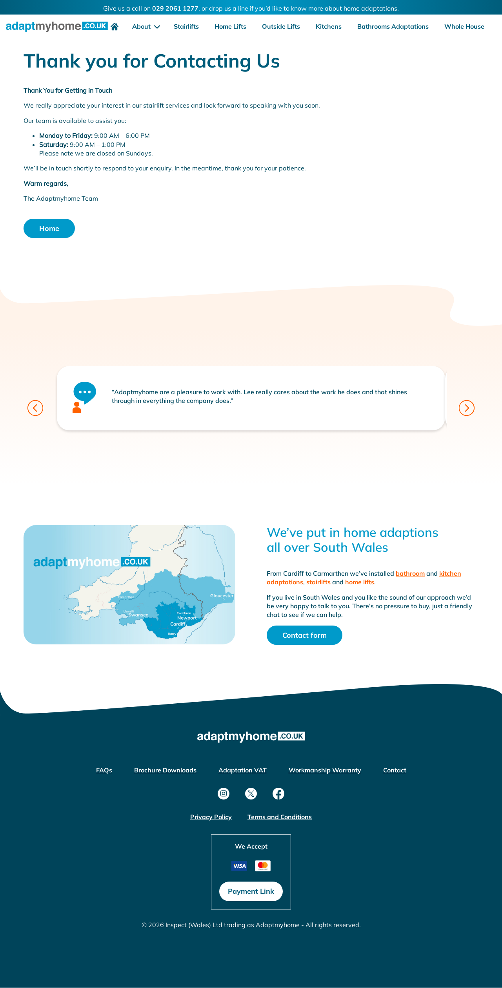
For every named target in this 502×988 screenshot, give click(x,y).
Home (49, 228)
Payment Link (251, 891)
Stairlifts (186, 26)
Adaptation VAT (242, 770)
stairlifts (318, 582)
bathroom (410, 573)
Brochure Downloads (165, 770)
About (142, 26)
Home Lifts (230, 26)
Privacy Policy (211, 817)
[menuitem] (112, 26)
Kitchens (329, 26)
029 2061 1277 (175, 8)
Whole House (464, 26)
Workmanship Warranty (325, 770)
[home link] (57, 30)
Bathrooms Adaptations (393, 26)
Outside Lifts (281, 26)
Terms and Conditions (279, 817)
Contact (394, 770)
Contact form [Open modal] (304, 635)
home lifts (359, 582)
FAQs (104, 770)
